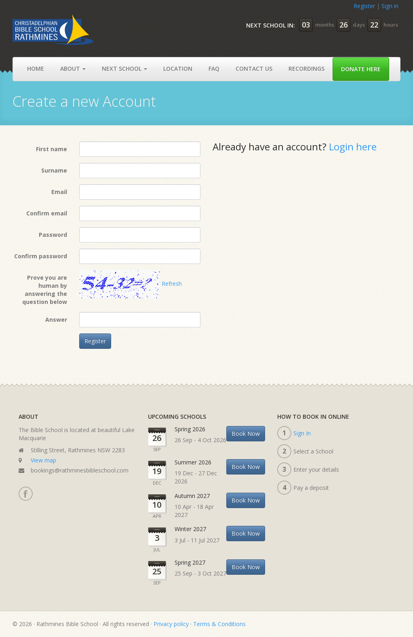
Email (59, 192)
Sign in (389, 6)
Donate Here (361, 69)
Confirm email (46, 213)
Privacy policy (171, 624)
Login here (353, 146)
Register (364, 6)
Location (177, 68)
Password (53, 234)
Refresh (172, 283)
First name (51, 149)
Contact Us (254, 68)
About (73, 68)
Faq (214, 68)
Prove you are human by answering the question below (44, 290)
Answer (56, 319)
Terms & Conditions (219, 624)
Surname (54, 170)
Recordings (306, 68)
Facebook (25, 493)
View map (43, 460)
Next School (124, 68)
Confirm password (40, 256)
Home (35, 68)
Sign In (302, 433)
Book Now (246, 433)
